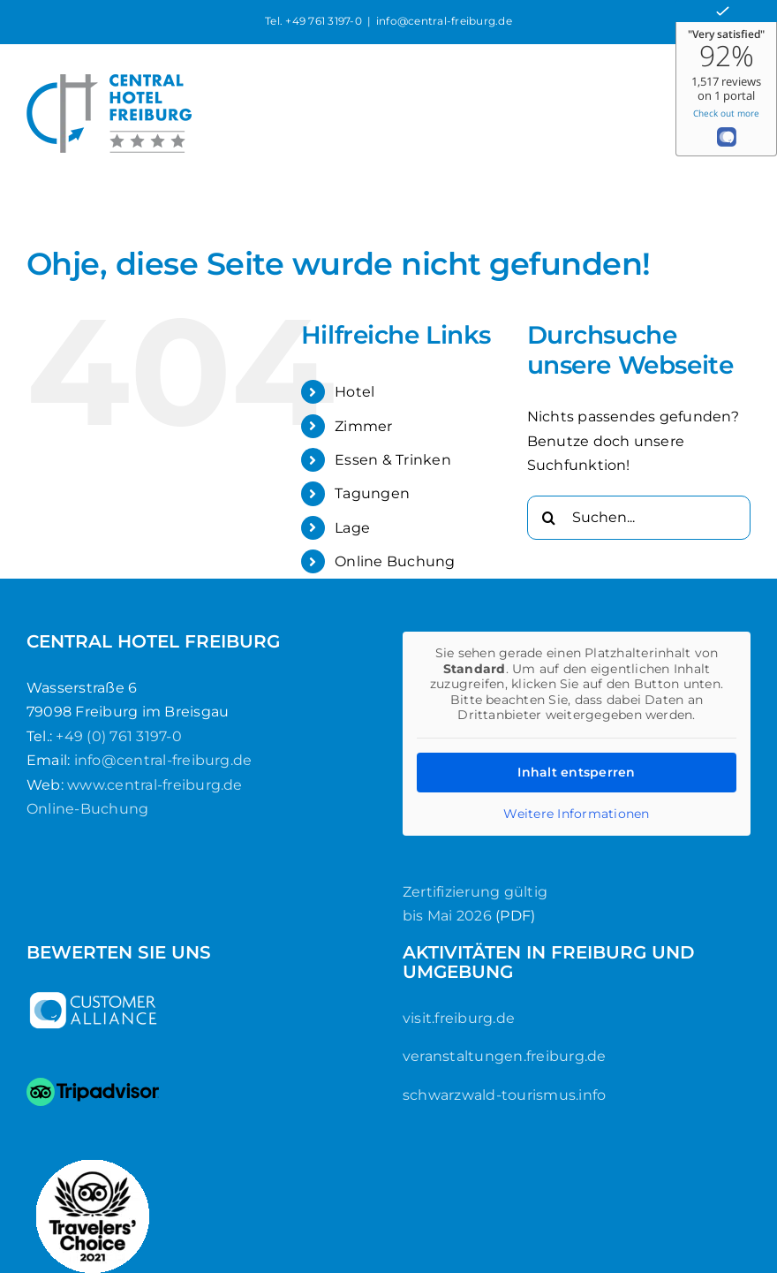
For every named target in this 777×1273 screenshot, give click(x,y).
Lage (352, 527)
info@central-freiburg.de (444, 20)
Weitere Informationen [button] (576, 813)
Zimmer (363, 426)
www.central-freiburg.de (155, 785)
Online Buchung (395, 561)
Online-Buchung (87, 808)
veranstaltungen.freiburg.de (504, 1056)
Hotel (354, 391)
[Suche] (549, 518)
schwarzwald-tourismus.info (504, 1095)
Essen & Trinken (393, 459)
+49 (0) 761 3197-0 (118, 736)
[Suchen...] (639, 518)
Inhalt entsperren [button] (576, 771)
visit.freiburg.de (459, 1018)
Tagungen (372, 493)
